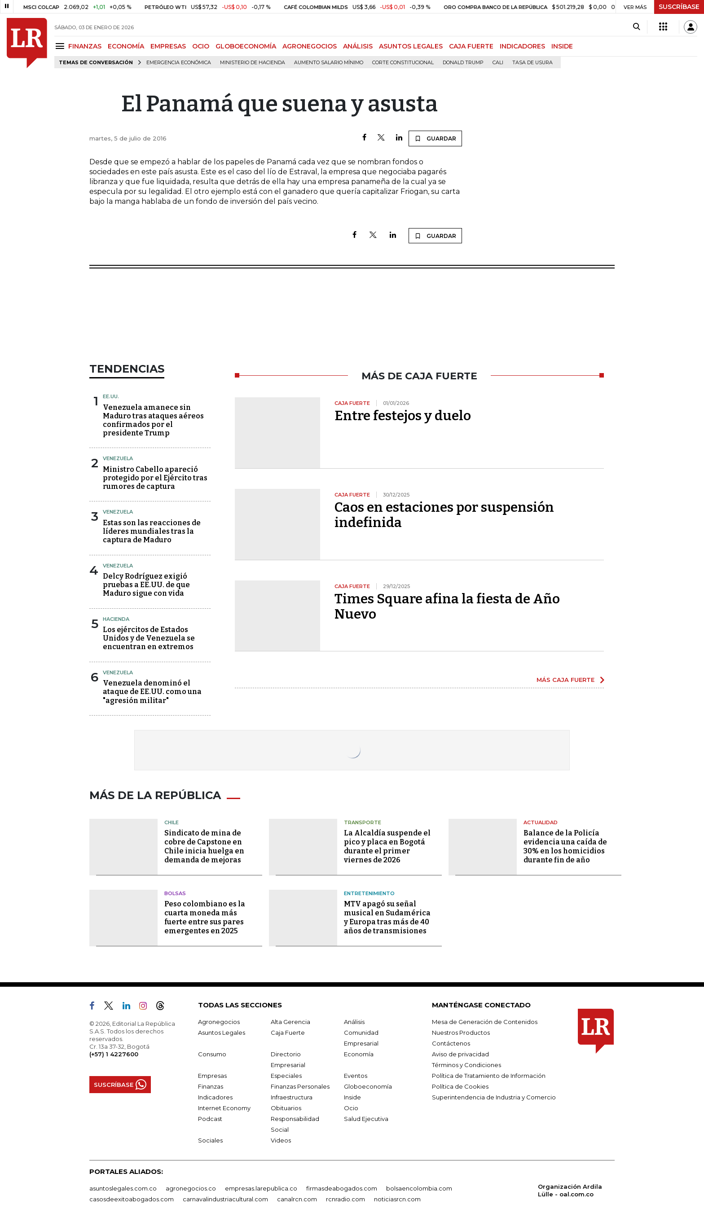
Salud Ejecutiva (366, 1118)
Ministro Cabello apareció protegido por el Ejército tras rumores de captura (155, 478)
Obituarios (286, 1108)
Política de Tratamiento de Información (489, 1075)
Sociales (210, 1140)
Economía (359, 1054)
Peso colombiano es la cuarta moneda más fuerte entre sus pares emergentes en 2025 (204, 917)
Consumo (212, 1054)
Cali (498, 63)
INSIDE (562, 46)
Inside (352, 1097)
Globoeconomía (368, 1086)
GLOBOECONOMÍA (246, 46)
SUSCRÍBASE (679, 7)
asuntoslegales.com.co (123, 1188)
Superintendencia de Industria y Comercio (494, 1097)
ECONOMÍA (126, 46)
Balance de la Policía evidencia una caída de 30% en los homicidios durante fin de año (565, 846)
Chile (171, 822)
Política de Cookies (460, 1086)
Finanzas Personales (300, 1086)
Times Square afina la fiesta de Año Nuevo (447, 606)
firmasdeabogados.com (341, 1188)
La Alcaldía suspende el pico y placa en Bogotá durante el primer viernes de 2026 (387, 846)
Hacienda (116, 619)
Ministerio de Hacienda (252, 63)
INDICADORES (522, 46)
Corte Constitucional (403, 63)
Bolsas (175, 893)
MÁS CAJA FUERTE (565, 679)
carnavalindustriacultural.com (225, 1199)
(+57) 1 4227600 (113, 1054)
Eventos (355, 1075)
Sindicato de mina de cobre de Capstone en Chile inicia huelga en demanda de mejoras (204, 846)
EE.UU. (111, 396)
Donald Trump (463, 63)
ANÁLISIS (358, 46)
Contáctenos (451, 1043)
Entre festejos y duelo (402, 416)
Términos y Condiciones (466, 1064)
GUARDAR (435, 138)
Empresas (212, 1075)
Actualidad (541, 822)
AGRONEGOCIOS (309, 46)
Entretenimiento (369, 893)
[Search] (636, 26)
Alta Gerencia (290, 1021)
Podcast (210, 1118)
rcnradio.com (345, 1199)
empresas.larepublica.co (261, 1188)
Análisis (354, 1021)
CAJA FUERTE (471, 46)
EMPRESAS (168, 46)
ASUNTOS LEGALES (411, 46)
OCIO (200, 46)
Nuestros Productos (461, 1032)
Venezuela (118, 458)
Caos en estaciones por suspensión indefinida (444, 515)
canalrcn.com (297, 1199)
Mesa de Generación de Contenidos (484, 1021)
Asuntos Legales (221, 1032)
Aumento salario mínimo (328, 63)
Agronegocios (219, 1021)
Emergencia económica (178, 63)
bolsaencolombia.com (419, 1188)
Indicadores (215, 1097)
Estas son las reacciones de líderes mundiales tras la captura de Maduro (152, 531)
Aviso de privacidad (460, 1054)
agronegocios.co (191, 1188)
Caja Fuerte (288, 1032)
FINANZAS (84, 46)
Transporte (362, 822)
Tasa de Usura (532, 63)
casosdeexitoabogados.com (131, 1199)
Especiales (286, 1075)
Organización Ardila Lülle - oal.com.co (570, 1190)
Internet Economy (224, 1108)
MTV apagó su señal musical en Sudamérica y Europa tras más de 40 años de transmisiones (387, 917)
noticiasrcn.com (397, 1199)
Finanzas (210, 1086)
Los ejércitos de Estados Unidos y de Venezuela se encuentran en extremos (149, 638)
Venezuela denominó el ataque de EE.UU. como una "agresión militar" (152, 691)
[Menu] (61, 46)
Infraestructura (291, 1097)
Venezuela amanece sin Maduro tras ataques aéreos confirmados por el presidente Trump (153, 420)
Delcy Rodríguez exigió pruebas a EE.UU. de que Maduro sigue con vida (146, 585)
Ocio (351, 1108)
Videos (281, 1140)
